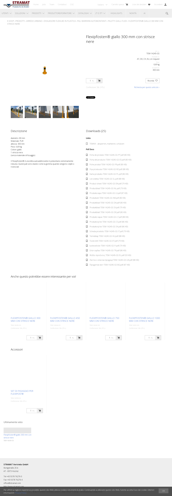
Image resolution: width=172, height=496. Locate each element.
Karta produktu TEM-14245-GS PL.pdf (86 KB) (107, 174)
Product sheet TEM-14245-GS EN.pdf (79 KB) (107, 183)
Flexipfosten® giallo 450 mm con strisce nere (65, 319)
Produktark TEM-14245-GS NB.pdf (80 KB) (106, 198)
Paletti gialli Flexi (117, 21)
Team (51, 4)
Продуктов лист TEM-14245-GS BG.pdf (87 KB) (108, 264)
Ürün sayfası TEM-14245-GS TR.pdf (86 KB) (106, 250)
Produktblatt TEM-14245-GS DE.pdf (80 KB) (106, 212)
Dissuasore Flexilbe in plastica (60, 21)
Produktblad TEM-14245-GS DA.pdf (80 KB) (106, 202)
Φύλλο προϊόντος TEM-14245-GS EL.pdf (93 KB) (108, 255)
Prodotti (20, 21)
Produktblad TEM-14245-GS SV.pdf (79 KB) (106, 207)
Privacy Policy (20, 492)
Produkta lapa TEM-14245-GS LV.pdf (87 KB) (106, 193)
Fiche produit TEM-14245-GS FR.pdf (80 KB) (106, 164)
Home (36, 4)
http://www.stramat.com (14, 486)
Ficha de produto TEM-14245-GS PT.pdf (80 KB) (108, 155)
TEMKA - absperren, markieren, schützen (105, 143)
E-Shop (10, 21)
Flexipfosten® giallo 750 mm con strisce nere (104, 319)
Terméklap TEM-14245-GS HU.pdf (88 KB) (105, 236)
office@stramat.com (12, 483)
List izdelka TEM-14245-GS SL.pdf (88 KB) (105, 179)
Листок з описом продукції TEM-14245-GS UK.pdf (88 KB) (112, 260)
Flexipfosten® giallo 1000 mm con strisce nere (144, 319)
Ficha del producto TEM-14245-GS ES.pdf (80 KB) (109, 159)
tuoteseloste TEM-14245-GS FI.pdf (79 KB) (106, 245)
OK (163, 491)
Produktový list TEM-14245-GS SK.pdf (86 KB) (107, 226)
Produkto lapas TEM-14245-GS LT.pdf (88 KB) (107, 217)
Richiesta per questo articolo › (146, 87)
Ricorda (153, 80)
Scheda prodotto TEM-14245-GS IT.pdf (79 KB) (108, 231)
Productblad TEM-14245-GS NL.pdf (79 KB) (106, 188)
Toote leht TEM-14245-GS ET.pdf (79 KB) (105, 241)
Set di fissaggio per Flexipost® (22, 392)
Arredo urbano (34, 21)
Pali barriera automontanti (91, 21)
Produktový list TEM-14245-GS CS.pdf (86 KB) (107, 221)
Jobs (44, 4)
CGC (72, 4)
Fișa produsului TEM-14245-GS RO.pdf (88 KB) (107, 169)
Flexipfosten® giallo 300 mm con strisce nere (25, 319)
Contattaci (62, 4)
